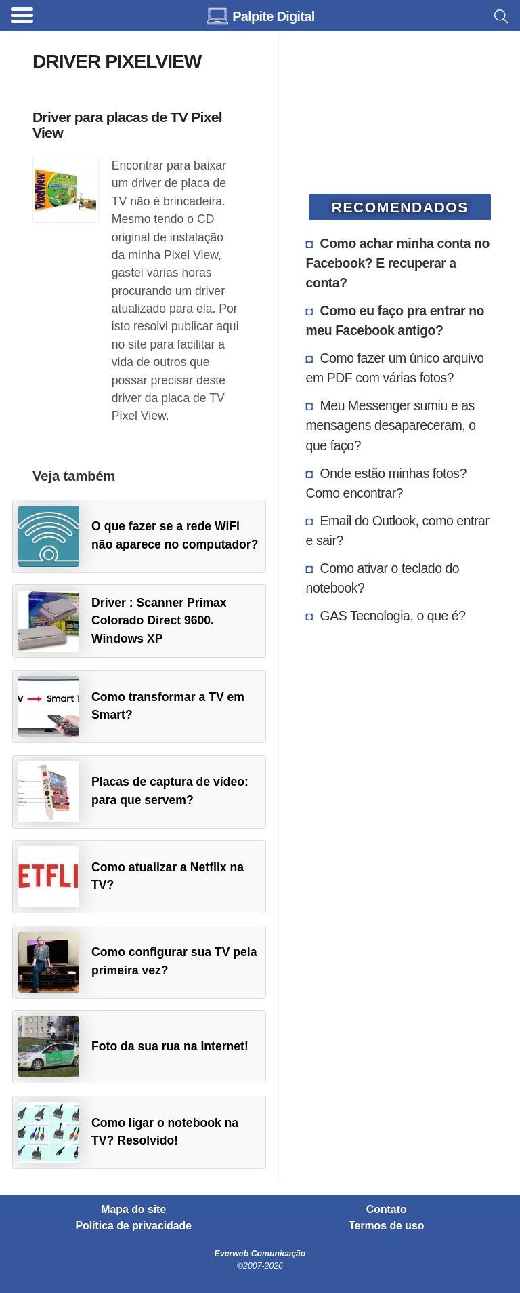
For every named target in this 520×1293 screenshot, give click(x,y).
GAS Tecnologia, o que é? (393, 615)
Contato (386, 1209)
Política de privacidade (134, 1225)
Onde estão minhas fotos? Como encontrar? (386, 483)
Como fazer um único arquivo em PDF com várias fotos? (395, 368)
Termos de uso (386, 1225)
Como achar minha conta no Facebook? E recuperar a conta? (398, 263)
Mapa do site (133, 1209)
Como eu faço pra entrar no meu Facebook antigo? (395, 320)
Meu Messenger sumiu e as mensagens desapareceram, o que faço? (391, 425)
